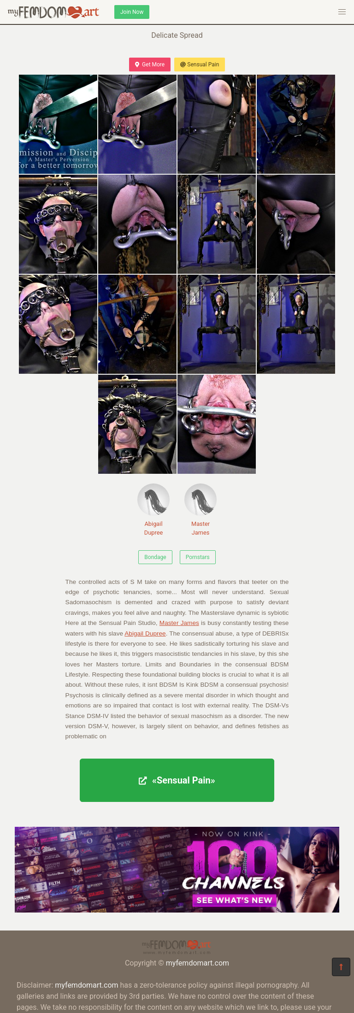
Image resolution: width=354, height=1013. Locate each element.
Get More (150, 64)
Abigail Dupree (153, 509)
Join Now (131, 12)
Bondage (155, 557)
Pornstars (198, 557)
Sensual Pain (199, 64)
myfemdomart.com (197, 963)
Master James (200, 509)
